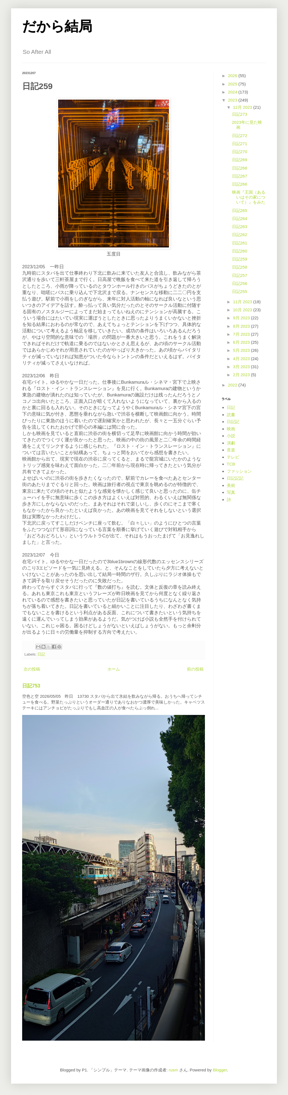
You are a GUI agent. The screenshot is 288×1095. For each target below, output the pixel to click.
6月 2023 (242, 342)
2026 (233, 75)
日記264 (239, 218)
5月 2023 (242, 350)
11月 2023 (243, 301)
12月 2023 (243, 107)
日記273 (239, 114)
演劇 (231, 443)
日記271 (239, 143)
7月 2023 (242, 334)
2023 (233, 100)
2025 (233, 84)
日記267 (239, 176)
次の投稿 (32, 669)
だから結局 (57, 26)
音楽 (231, 449)
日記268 (239, 168)
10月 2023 (243, 309)
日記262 (239, 234)
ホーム (113, 669)
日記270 (239, 151)
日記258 (239, 267)
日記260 (239, 251)
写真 (231, 492)
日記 (41, 654)
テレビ (233, 457)
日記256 (239, 283)
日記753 (31, 686)
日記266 (239, 184)
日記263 (239, 226)
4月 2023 (242, 358)
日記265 (239, 210)
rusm (173, 1070)
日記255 (239, 291)
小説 (231, 435)
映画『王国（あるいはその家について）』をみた (248, 197)
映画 (231, 428)
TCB (231, 464)
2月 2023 (242, 374)
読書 (231, 414)
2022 (233, 385)
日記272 (239, 135)
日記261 (239, 243)
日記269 (239, 159)
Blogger (220, 1070)
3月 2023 (242, 366)
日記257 (239, 275)
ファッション (239, 471)
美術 (231, 485)
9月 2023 (242, 317)
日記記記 (235, 478)
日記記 (233, 421)
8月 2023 (242, 326)
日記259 (239, 259)
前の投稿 (195, 669)
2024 (233, 92)
